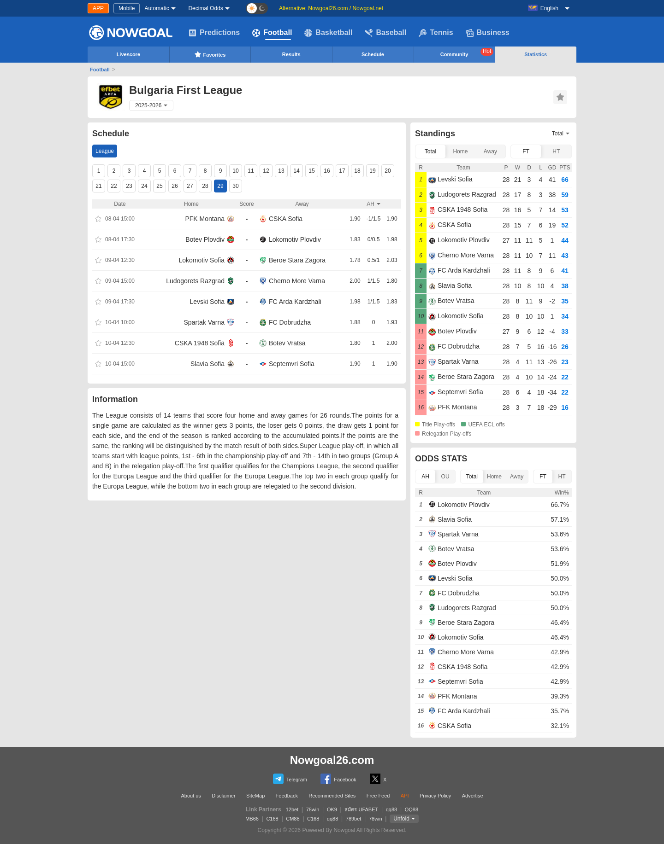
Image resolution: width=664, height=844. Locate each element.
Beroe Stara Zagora (297, 260)
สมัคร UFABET (361, 809)
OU (445, 476)
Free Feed (378, 795)
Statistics (535, 54)
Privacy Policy (435, 795)
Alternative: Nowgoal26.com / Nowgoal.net (331, 8)
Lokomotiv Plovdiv (295, 239)
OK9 (332, 809)
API (405, 795)
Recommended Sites (332, 795)
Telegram (290, 779)
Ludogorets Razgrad (195, 281)
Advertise (472, 795)
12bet (292, 809)
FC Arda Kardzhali (295, 301)
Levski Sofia (207, 301)
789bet (354, 818)
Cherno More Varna (297, 281)
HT (556, 151)
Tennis (436, 33)
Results (291, 54)
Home (460, 151)
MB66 (252, 818)
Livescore (128, 54)
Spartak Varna (204, 322)
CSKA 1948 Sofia (200, 343)
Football (272, 33)
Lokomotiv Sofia (201, 260)
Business (488, 33)
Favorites (210, 54)
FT (525, 151)
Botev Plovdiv (205, 239)
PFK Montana (205, 218)
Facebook (338, 779)
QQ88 (411, 809)
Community (467, 52)
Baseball (385, 33)
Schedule (373, 54)
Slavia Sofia (207, 363)
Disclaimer (223, 795)
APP (98, 8)
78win (313, 809)
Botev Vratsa (287, 343)
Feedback (287, 795)
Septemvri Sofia (291, 363)
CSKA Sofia (285, 218)
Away (490, 151)
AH (425, 476)
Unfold (401, 818)
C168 (272, 818)
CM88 (292, 818)
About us (191, 795)
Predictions (214, 33)
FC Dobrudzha (290, 322)
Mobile (127, 8)
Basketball (328, 33)
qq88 (391, 809)
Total (430, 151)
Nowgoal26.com (332, 760)
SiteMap (255, 795)
